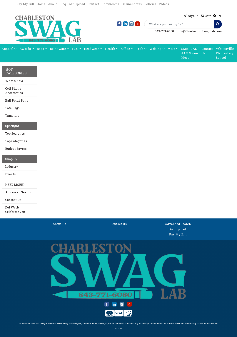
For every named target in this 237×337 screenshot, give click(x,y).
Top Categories (16, 141)
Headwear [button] (91, 49)
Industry (11, 166)
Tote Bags (12, 108)
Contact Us (207, 51)
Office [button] (125, 49)
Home (41, 4)
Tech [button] (139, 49)
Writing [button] (155, 49)
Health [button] (110, 49)
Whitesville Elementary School (225, 53)
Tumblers (12, 115)
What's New (14, 81)
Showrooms (110, 4)
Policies (150, 4)
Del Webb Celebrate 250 (15, 209)
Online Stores (132, 4)
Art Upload (77, 4)
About (52, 4)
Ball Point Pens (16, 100)
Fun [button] (75, 49)
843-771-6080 (164, 31)
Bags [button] (40, 49)
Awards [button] (25, 49)
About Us (59, 224)
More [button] (171, 49)
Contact (93, 4)
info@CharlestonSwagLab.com (199, 31)
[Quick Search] (179, 24)
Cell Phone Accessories (14, 90)
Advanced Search (18, 192)
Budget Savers (15, 148)
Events (10, 174)
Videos (164, 4)
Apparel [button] (7, 49)
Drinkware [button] (58, 49)
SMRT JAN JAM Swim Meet (189, 53)
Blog (62, 4)
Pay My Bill (25, 4)
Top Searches (15, 133)
